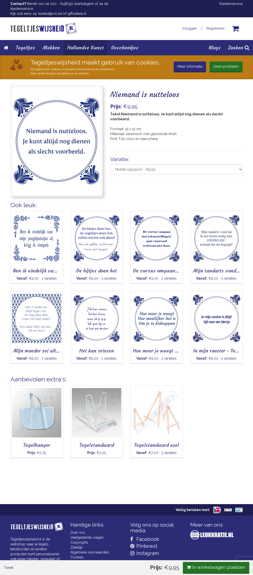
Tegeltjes (25, 47)
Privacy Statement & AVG (90, 562)
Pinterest (143, 546)
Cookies (77, 557)
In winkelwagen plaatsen (205, 209)
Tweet (19, 210)
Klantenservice (231, 4)
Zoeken (238, 47)
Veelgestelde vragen (87, 537)
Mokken (51, 47)
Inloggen (190, 28)
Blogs (215, 47)
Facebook (144, 539)
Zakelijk (76, 547)
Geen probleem (226, 66)
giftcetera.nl (77, 14)
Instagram (144, 553)
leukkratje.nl (47, 14)
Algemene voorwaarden (89, 552)
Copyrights (79, 542)
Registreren (215, 28)
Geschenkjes (124, 47)
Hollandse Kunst (85, 47)
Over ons (77, 532)
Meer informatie (189, 66)
